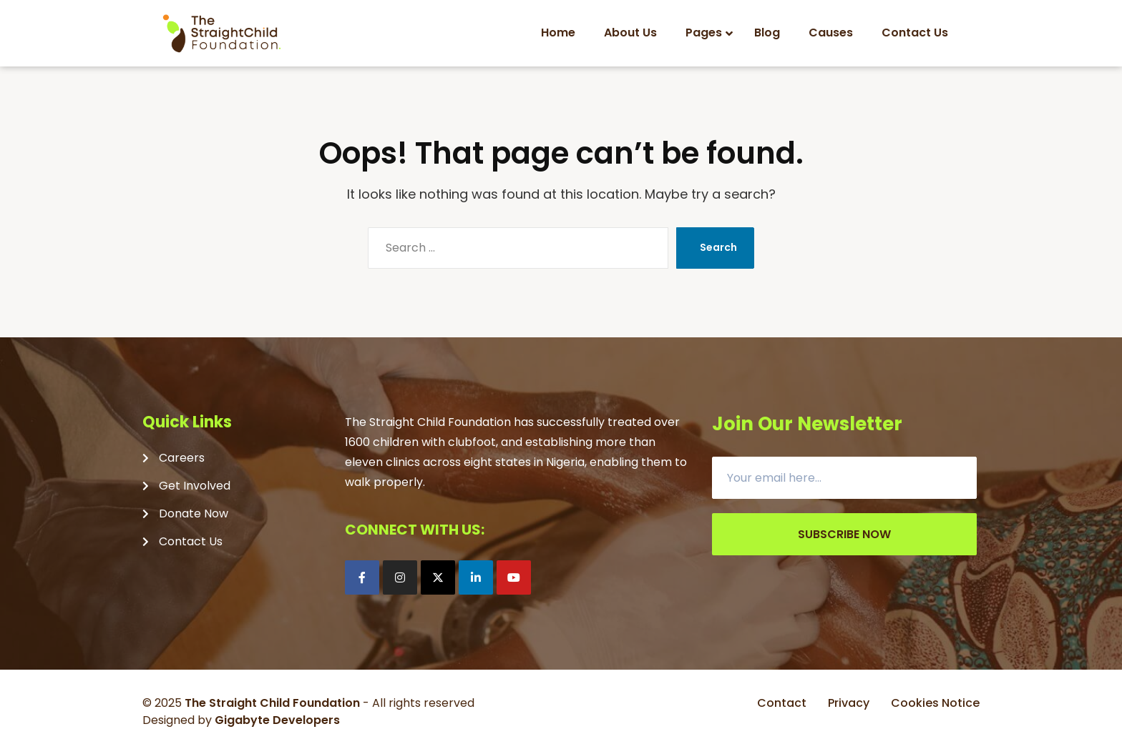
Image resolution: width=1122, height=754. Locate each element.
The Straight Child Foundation (272, 703)
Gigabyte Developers (277, 720)
